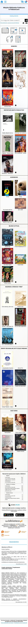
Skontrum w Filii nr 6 (7, 547)
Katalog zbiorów (14, 16)
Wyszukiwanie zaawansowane (7, 22)
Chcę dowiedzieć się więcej (7, 622)
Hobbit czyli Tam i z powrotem (10, 479)
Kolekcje (17, 22)
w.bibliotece (13, 525)
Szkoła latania (7, 477)
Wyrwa (6, 499)
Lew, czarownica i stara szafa (10, 478)
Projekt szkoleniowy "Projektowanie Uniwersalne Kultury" (11, 568)
